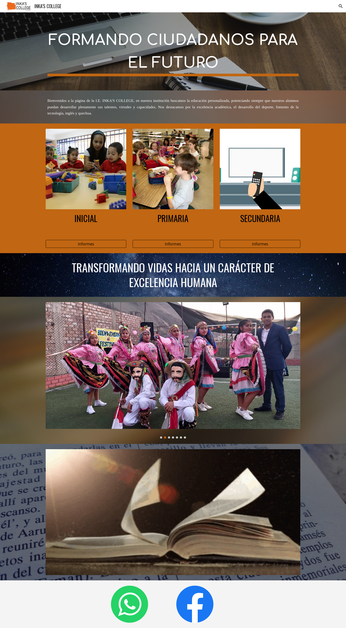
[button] (340, 6)
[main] (173, 51)
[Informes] (86, 244)
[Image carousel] (173, 370)
